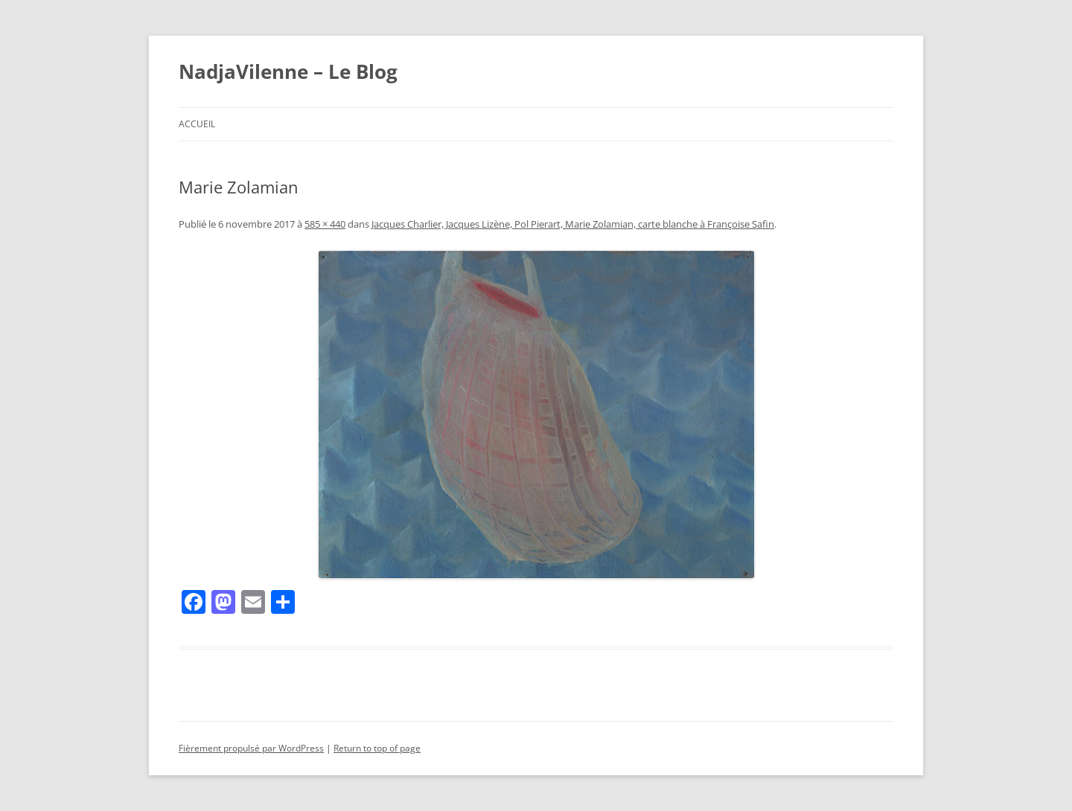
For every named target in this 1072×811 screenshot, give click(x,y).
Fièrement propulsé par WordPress (251, 748)
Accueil (197, 124)
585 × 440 (324, 224)
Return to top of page (377, 748)
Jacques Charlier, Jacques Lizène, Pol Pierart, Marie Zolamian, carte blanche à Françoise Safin (572, 224)
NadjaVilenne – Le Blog (288, 71)
